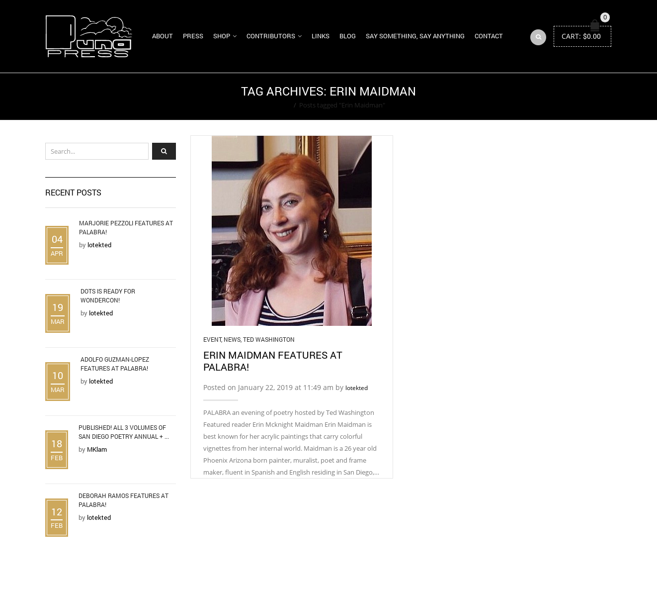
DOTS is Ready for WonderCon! (108, 295)
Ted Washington (269, 339)
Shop (221, 36)
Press (193, 36)
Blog (347, 36)
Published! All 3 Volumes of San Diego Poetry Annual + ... (124, 431)
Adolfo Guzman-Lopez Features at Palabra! (115, 363)
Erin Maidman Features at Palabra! (272, 360)
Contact (489, 36)
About (162, 36)
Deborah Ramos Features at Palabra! (123, 500)
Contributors (270, 36)
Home (281, 104)
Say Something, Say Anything (415, 36)
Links (320, 36)
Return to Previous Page (573, 96)
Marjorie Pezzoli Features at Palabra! (126, 227)
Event (212, 339)
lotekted (356, 388)
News (232, 339)
